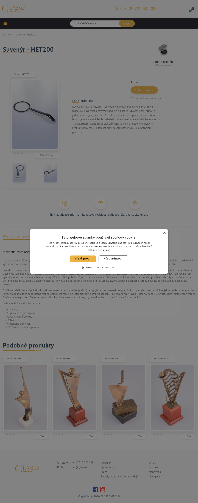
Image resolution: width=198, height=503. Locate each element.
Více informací (103, 250)
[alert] (99, 251)
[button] (99, 267)
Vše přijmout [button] (83, 258)
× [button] (164, 233)
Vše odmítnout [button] (113, 258)
